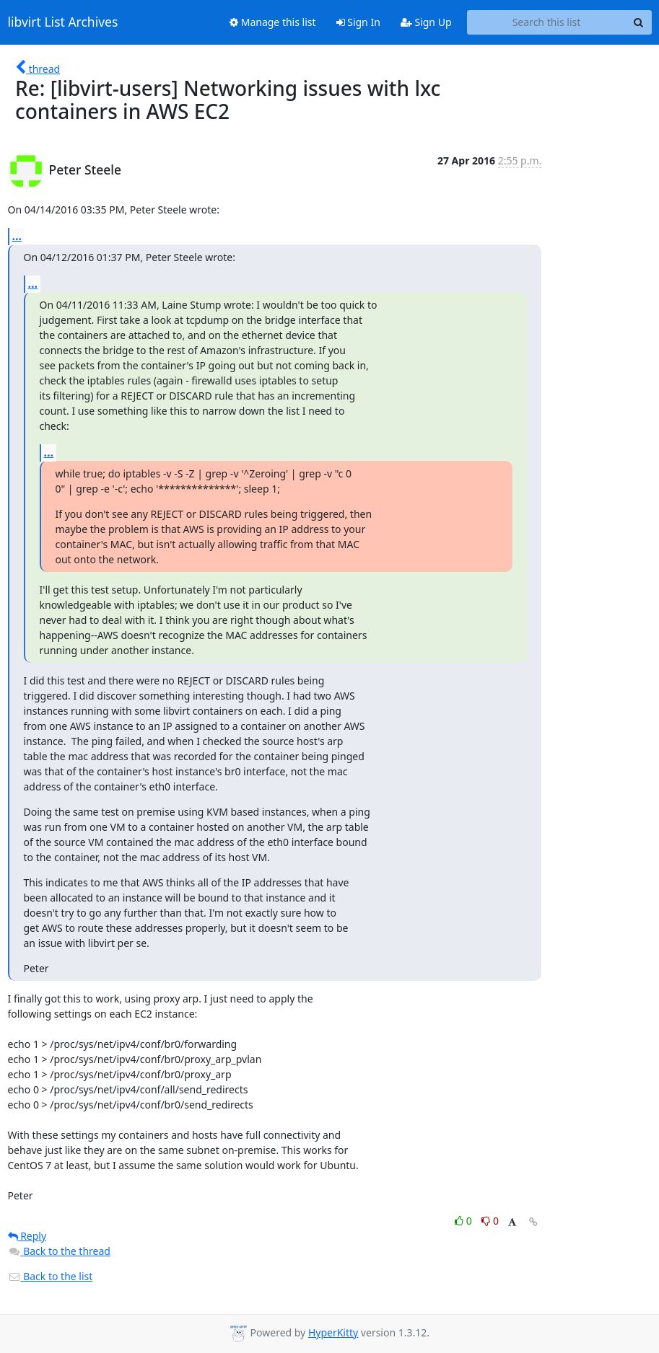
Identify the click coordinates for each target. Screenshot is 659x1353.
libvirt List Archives (63, 22)
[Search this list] (547, 22)
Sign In (358, 22)
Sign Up (426, 22)
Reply (27, 1236)
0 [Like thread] (464, 1221)
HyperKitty (333, 1332)
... (17, 236)
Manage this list (273, 22)
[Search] (639, 22)
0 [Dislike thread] (490, 1221)
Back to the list (50, 1276)
